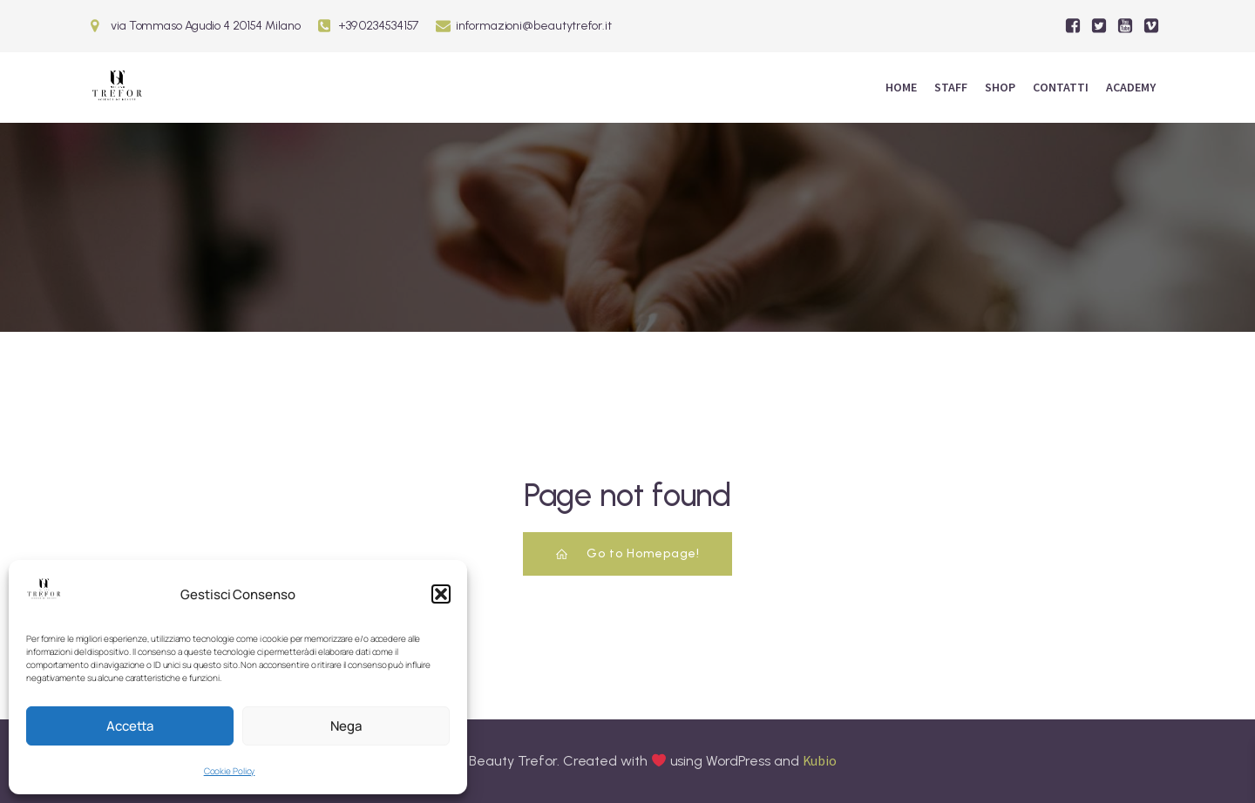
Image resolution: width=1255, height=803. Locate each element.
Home (901, 87)
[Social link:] (1073, 26)
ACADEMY (1131, 87)
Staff (950, 87)
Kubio (820, 760)
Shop (1000, 87)
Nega (346, 726)
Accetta (129, 726)
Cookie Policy (229, 771)
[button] (441, 594)
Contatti (1061, 87)
